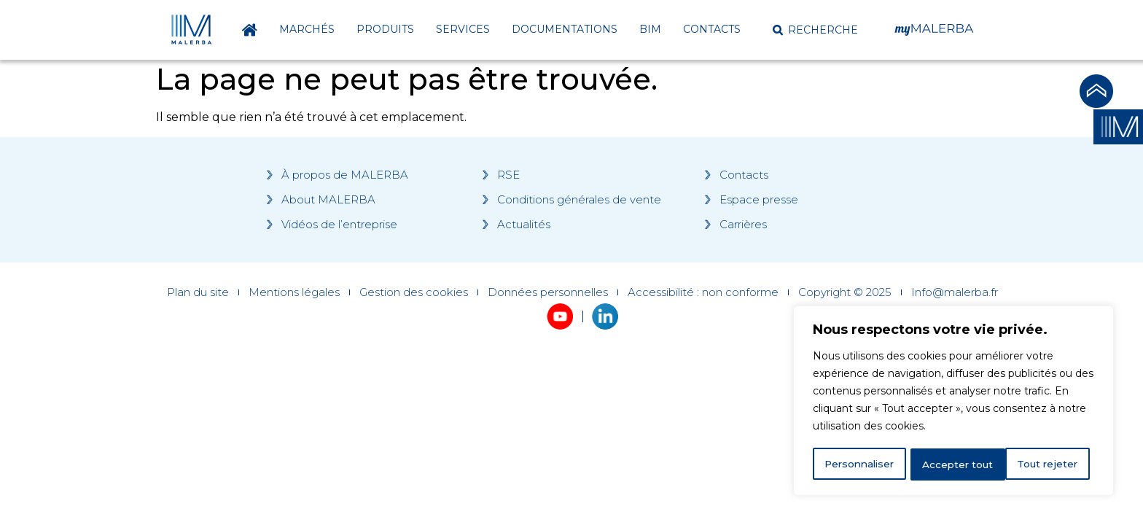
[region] (953, 402)
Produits (385, 29)
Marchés (307, 29)
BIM (650, 29)
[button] (815, 29)
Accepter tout (1047, 464)
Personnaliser (860, 464)
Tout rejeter (954, 464)
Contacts (712, 29)
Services (463, 29)
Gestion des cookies (413, 292)
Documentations (564, 29)
